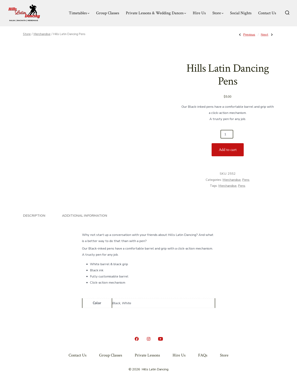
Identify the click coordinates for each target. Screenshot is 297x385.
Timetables (79, 13)
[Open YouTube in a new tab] (160, 338)
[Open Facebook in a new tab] (136, 338)
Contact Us (267, 13)
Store (217, 13)
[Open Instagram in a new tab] (148, 338)
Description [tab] (34, 215)
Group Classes (107, 13)
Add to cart (228, 149)
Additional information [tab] (84, 215)
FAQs (202, 355)
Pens (245, 180)
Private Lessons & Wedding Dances (156, 13)
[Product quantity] (227, 134)
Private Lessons (147, 355)
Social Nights (240, 13)
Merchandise (42, 34)
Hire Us (199, 13)
